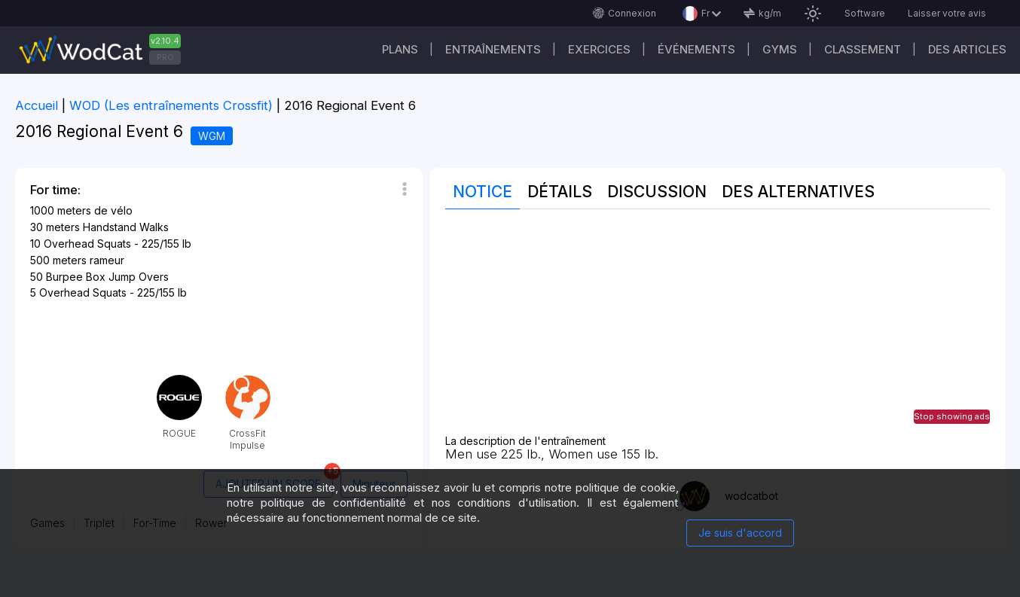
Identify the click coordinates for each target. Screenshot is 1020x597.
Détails (559, 191)
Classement (862, 49)
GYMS (779, 49)
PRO (165, 57)
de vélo (113, 210)
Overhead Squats (87, 243)
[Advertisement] (717, 329)
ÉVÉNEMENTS (696, 49)
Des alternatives (798, 191)
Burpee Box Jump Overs (107, 276)
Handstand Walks (126, 227)
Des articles (967, 49)
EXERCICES (599, 49)
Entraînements (493, 49)
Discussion (657, 191)
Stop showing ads (952, 416)
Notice (482, 191)
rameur (107, 260)
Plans (400, 49)
